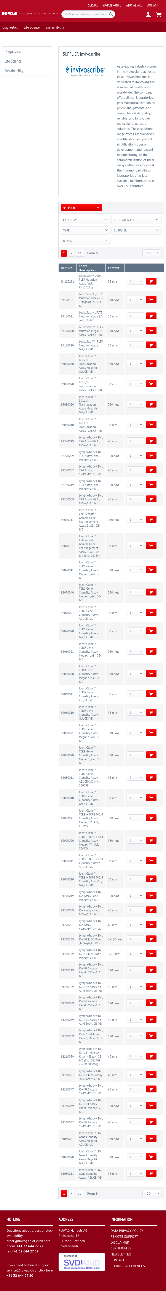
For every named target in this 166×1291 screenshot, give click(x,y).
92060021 (67, 652)
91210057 (67, 1075)
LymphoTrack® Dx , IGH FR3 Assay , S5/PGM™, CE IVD (90, 1089)
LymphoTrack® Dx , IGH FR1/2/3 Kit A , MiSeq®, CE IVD (90, 954)
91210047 (67, 1089)
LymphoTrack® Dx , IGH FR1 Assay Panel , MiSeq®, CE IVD (90, 1106)
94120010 (67, 345)
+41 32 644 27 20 (19, 1275)
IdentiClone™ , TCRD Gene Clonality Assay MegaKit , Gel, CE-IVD (90, 674)
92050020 (67, 755)
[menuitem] (125, 3)
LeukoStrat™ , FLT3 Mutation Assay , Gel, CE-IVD (91, 345)
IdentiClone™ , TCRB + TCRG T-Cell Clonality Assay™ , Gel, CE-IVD (91, 879)
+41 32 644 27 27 (30, 1246)
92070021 (67, 613)
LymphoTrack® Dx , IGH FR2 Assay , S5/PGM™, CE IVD (90, 1122)
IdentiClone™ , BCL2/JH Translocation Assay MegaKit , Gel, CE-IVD (88, 364)
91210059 (67, 1056)
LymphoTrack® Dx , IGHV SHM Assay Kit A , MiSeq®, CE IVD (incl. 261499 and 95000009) (90, 1056)
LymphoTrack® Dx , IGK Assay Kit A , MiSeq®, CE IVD (90, 910)
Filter (69, 208)
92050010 (67, 798)
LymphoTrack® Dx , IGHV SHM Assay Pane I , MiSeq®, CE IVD (91, 1036)
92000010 (67, 879)
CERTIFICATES (120, 1248)
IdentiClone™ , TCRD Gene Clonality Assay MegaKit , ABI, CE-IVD (90, 651)
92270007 (67, 470)
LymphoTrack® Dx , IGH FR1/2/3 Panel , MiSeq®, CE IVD (90, 939)
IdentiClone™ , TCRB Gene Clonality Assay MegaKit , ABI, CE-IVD (90, 733)
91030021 (67, 1139)
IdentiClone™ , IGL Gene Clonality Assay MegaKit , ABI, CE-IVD (90, 1139)
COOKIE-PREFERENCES (127, 1266)
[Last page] (80, 253)
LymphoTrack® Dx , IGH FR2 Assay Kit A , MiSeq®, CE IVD (90, 1020)
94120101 (67, 300)
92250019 (67, 485)
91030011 (67, 1174)
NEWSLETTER (120, 1254)
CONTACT (152, 5)
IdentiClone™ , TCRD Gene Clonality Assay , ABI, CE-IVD (89, 694)
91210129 (67, 954)
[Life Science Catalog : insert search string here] (88, 14)
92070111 (67, 520)
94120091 (67, 316)
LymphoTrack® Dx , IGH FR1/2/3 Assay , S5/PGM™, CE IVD (90, 1075)
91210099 (67, 1003)
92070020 (67, 631)
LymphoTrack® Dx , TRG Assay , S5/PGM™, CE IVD (90, 470)
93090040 (67, 364)
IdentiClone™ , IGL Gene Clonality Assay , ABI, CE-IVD (90, 1173)
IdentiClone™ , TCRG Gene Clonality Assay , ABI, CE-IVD (89, 613)
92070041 (67, 570)
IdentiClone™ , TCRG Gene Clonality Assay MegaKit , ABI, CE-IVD (90, 570)
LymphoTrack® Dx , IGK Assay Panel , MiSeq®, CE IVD (90, 896)
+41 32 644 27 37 (25, 1251)
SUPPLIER (120, 230)
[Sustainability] (55, 27)
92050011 (67, 778)
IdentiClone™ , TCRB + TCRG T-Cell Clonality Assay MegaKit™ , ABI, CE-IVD (91, 818)
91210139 (67, 939)
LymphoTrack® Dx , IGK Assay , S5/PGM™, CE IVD (90, 925)
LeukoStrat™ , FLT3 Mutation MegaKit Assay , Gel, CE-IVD (91, 331)
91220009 (67, 910)
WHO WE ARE (134, 5)
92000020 (67, 841)
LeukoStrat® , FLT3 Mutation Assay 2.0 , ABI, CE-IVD (90, 316)
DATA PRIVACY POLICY (126, 1230)
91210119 (67, 970)
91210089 (67, 1020)
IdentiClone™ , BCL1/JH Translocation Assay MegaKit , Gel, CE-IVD (88, 404)
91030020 (67, 1157)
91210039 (67, 1106)
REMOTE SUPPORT (124, 1236)
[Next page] (71, 253)
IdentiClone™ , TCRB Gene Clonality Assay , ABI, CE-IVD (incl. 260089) (89, 777)
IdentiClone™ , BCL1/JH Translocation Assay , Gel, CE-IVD (90, 425)
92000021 (67, 818)
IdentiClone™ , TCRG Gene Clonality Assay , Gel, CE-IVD (89, 631)
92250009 (67, 499)
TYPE (66, 230)
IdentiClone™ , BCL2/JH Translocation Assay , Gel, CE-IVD (90, 384)
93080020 (67, 404)
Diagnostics (13, 51)
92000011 (67, 861)
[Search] (111, 14)
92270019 (67, 441)
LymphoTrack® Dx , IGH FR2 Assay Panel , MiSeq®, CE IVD (90, 1003)
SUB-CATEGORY (124, 220)
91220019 (67, 896)
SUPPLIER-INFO (111, 5)
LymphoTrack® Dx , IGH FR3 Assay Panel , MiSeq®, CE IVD (90, 970)
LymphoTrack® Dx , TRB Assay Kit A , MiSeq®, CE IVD (90, 499)
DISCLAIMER (119, 1242)
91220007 (67, 925)
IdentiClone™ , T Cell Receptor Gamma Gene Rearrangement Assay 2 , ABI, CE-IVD (89, 519)
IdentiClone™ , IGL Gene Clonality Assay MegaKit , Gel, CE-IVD (90, 1157)
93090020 (67, 384)
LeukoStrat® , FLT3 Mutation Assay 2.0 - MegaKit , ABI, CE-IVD (91, 300)
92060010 (67, 713)
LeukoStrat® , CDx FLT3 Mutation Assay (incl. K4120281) (90, 281)
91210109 (67, 987)
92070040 (67, 592)
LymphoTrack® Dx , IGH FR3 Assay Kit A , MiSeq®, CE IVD (90, 987)
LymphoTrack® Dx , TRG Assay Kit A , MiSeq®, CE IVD (90, 441)
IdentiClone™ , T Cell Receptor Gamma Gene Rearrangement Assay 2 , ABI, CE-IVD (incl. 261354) (90, 546)
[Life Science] (32, 27)
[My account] (148, 14)
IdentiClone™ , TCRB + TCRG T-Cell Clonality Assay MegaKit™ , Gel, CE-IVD (91, 840)
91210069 (67, 1036)
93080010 (67, 425)
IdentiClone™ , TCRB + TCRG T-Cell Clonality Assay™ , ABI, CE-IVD (91, 861)
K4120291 (67, 281)
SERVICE (93, 5)
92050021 (67, 733)
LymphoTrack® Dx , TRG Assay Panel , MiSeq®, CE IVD (90, 456)
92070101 (67, 546)
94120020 (67, 331)
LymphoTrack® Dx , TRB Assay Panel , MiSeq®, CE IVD (90, 485)
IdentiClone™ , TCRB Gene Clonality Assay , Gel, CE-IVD (89, 798)
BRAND (67, 241)
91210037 (67, 1122)
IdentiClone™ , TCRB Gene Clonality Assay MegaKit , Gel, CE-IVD (90, 755)
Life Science (13, 61)
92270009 (67, 456)
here (47, 1241)
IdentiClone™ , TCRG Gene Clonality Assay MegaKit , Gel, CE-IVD (90, 592)
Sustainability (14, 70)
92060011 (67, 694)
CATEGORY (70, 220)
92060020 (67, 674)
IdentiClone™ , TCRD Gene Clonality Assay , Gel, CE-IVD (89, 712)
